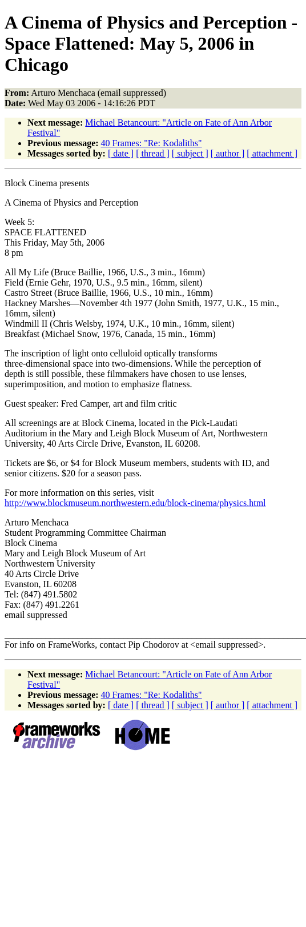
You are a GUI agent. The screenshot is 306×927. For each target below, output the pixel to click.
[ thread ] (153, 153)
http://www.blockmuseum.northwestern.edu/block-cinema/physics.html (135, 503)
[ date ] (121, 153)
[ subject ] (190, 153)
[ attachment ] (272, 153)
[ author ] (228, 153)
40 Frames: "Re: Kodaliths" (151, 143)
